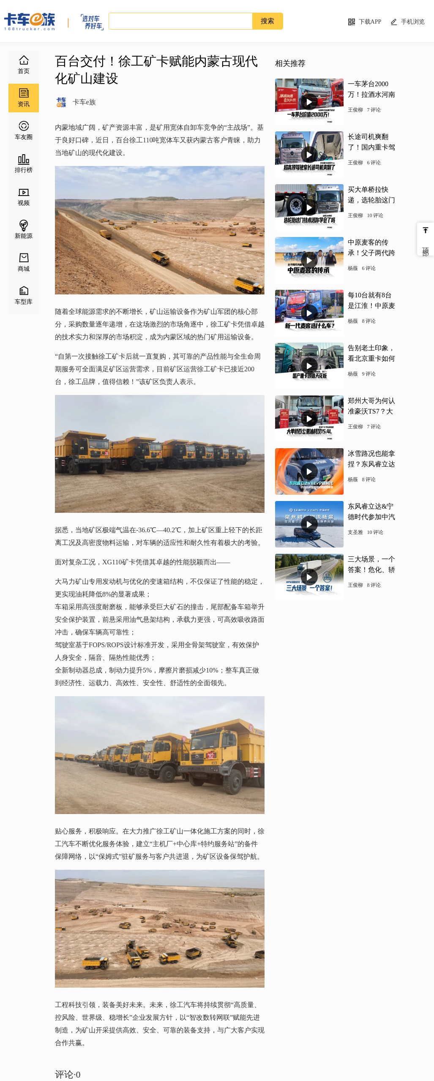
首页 (24, 71)
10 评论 (375, 215)
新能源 (24, 236)
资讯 (24, 104)
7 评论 (374, 110)
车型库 (24, 302)
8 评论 (369, 321)
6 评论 (374, 163)
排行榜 (24, 170)
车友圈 (24, 137)
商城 (24, 269)
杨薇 (353, 268)
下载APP (370, 22)
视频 (24, 203)
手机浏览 (413, 22)
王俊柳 (355, 110)
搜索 (267, 21)
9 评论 (369, 374)
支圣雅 (355, 532)
